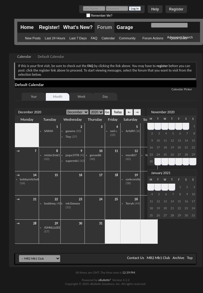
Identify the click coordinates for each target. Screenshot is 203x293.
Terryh (130, 203)
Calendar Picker (181, 89)
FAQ (94, 38)
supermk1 (72, 161)
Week (81, 97)
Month (57, 97)
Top (190, 257)
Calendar (108, 38)
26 (136, 199)
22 (56, 199)
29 (56, 223)
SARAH (48, 131)
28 (34, 223)
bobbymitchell (29, 179)
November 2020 (162, 112)
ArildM (130, 131)
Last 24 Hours (55, 38)
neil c (113, 131)
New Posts (33, 38)
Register (176, 9)
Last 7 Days (78, 38)
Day (105, 97)
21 (34, 199)
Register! (49, 27)
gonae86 (96, 155)
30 (34, 127)
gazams (70, 131)
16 (80, 175)
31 (100, 223)
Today (118, 112)
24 (100, 199)
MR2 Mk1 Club (158, 257)
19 (136, 175)
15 (56, 175)
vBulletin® (105, 280)
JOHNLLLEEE (52, 228)
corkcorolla (133, 179)
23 (80, 199)
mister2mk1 (52, 155)
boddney (50, 203)
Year (34, 97)
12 (136, 151)
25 (116, 199)
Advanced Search (180, 37)
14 (34, 175)
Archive (178, 257)
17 (100, 175)
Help (155, 9)
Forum (104, 27)
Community (127, 38)
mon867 (131, 155)
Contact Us (135, 257)
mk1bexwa (72, 203)
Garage (125, 27)
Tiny (68, 137)
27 (158, 126)
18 (116, 175)
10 (100, 151)
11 (116, 151)
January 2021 (161, 173)
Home (27, 27)
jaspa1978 (72, 155)
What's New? (78, 27)
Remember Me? (99, 15)
